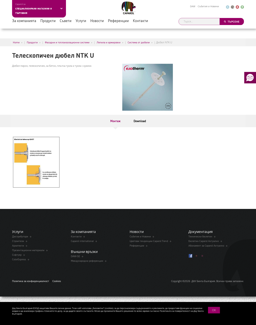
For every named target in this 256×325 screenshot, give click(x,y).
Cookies (56, 281)
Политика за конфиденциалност (30, 281)
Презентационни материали (28, 250)
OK (214, 310)
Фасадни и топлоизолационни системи (67, 42)
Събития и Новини (208, 6)
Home (16, 42)
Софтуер (17, 254)
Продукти (48, 20)
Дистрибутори (20, 236)
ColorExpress (19, 259)
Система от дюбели (139, 42)
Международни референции (87, 260)
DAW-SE (76, 256)
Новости (97, 20)
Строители (18, 241)
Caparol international (82, 241)
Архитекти (18, 245)
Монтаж (115, 121)
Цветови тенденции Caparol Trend (149, 241)
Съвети (66, 20)
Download (140, 121)
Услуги (81, 20)
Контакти (140, 20)
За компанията (24, 20)
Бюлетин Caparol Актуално (203, 241)
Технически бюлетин (200, 236)
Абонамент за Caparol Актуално (206, 245)
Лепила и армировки (108, 42)
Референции (118, 20)
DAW (192, 6)
